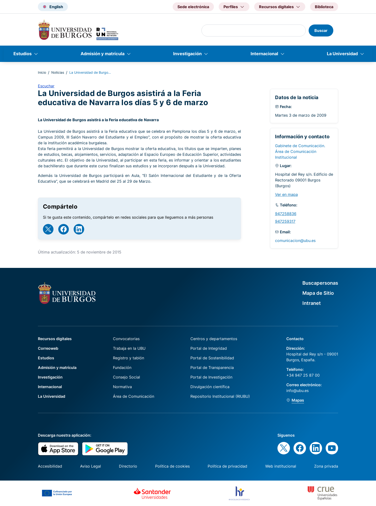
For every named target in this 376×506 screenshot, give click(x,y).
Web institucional (280, 466)
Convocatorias (126, 338)
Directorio (128, 466)
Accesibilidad (50, 466)
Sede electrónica (193, 6)
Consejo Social (126, 377)
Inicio (42, 72)
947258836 (285, 213)
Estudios (22, 53)
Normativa (122, 386)
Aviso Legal (90, 466)
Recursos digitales (55, 338)
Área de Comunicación (133, 396)
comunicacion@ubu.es (295, 240)
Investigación (187, 53)
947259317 (285, 221)
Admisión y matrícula (102, 53)
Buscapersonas (320, 283)
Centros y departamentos (213, 338)
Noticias (57, 72)
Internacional (264, 53)
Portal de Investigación (211, 377)
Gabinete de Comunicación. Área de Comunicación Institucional (300, 151)
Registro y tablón (128, 357)
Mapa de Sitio (318, 293)
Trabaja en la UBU (129, 348)
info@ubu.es (297, 390)
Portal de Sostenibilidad (212, 357)
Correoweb (48, 348)
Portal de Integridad (208, 348)
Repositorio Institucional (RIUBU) (220, 396)
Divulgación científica (209, 386)
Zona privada (326, 466)
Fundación (122, 367)
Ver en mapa (286, 194)
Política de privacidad (227, 466)
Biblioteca (324, 6)
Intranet (311, 303)
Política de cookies (172, 466)
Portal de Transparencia (212, 367)
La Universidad (342, 53)
